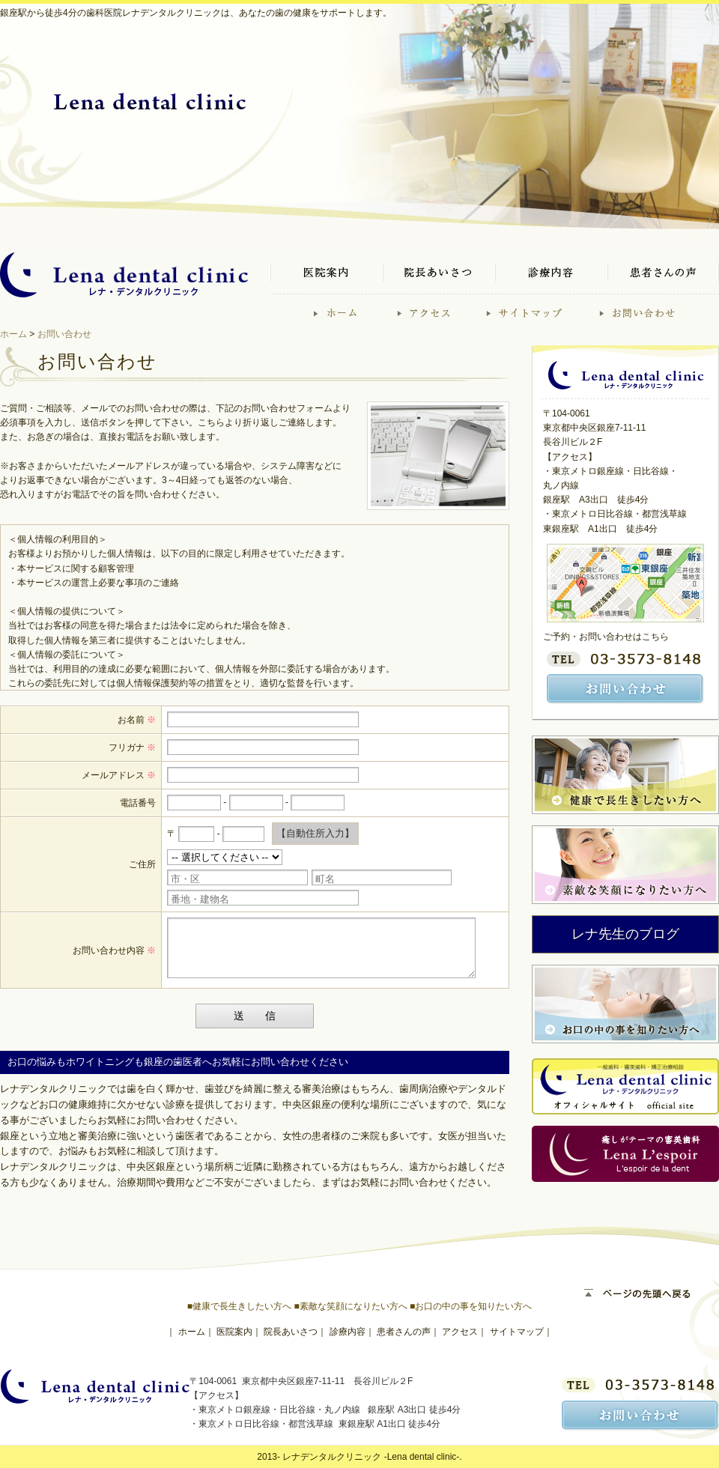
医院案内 (234, 1331)
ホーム (13, 334)
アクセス (460, 1331)
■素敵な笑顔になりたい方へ (350, 1306)
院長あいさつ (291, 1331)
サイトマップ (517, 1331)
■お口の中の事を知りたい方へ (471, 1306)
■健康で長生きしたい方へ (239, 1306)
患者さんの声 (404, 1331)
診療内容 (347, 1331)
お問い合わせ (64, 334)
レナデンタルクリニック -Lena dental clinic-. (371, 1457)
